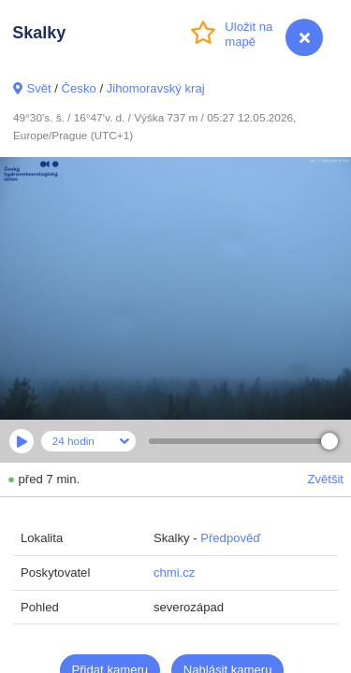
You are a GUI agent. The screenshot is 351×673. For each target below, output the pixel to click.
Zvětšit (325, 479)
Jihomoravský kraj (156, 88)
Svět (38, 88)
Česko (79, 88)
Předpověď (230, 538)
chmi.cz (174, 573)
